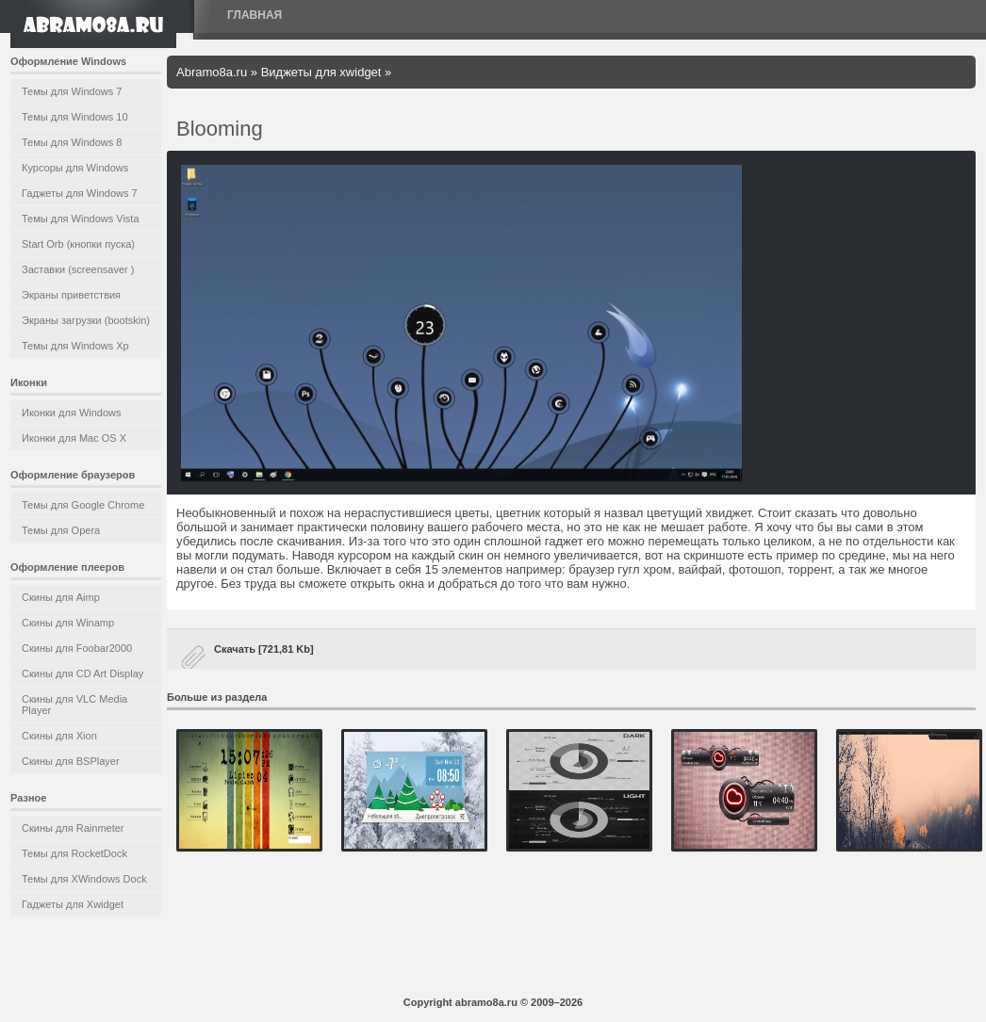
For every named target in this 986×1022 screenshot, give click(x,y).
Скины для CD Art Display (82, 673)
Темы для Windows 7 (72, 91)
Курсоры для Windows (75, 167)
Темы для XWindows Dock (84, 878)
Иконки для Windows (72, 412)
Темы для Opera (61, 530)
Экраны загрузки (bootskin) (86, 320)
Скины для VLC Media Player (74, 704)
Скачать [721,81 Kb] (264, 649)
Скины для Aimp (61, 597)
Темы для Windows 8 (72, 142)
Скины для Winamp (68, 622)
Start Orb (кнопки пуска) (78, 244)
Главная (254, 15)
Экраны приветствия (71, 294)
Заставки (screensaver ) (78, 269)
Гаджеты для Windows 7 (80, 193)
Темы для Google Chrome (83, 505)
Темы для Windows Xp (75, 345)
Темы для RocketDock (74, 853)
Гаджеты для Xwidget (72, 904)
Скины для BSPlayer (71, 761)
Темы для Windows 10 (75, 116)
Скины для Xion (59, 735)
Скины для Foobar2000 (77, 648)
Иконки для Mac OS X (74, 438)
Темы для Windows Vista (81, 218)
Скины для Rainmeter (73, 828)
